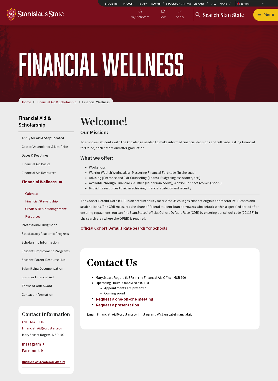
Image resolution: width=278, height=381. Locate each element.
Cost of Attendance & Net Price (45, 146)
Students (111, 3)
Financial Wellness (39, 181)
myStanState (140, 17)
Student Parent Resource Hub (44, 260)
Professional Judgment (39, 225)
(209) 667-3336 (33, 322)
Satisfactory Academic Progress (45, 234)
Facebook (31, 350)
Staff (143, 3)
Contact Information (37, 294)
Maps (223, 3)
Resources (32, 216)
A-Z (214, 3)
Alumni (156, 3)
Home (26, 102)
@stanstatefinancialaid (174, 314)
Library (199, 3)
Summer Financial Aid (38, 277)
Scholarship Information (40, 242)
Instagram (31, 344)
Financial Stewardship (41, 201)
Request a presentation (117, 305)
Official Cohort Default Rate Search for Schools (124, 228)
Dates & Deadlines (35, 155)
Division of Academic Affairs (43, 362)
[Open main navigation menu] (265, 15)
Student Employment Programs (46, 251)
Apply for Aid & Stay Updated (43, 138)
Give (163, 17)
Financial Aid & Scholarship (56, 102)
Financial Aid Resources (39, 172)
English (243, 3)
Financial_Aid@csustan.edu (42, 328)
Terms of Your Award (37, 286)
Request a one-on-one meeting (124, 299)
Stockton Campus (179, 3)
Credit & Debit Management (46, 209)
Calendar (31, 193)
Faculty (128, 3)
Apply (180, 17)
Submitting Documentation (42, 268)
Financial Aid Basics (36, 164)
